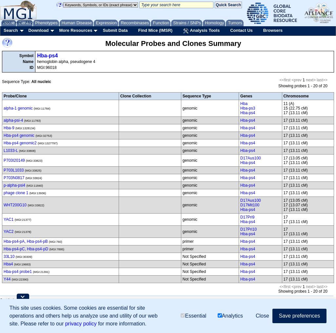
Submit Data (115, 30)
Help (18, 22)
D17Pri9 (247, 217)
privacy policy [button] (81, 323)
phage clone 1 (16, 193)
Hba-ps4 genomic (19, 135)
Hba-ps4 (47, 55)
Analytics (230, 316)
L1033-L (11, 150)
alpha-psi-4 (13, 120)
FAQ (29, 22)
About (7, 22)
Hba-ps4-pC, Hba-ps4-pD (26, 249)
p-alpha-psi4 (14, 185)
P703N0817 (14, 178)
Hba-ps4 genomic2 (20, 143)
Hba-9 (9, 128)
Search (11, 30)
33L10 (9, 256)
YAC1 (8, 219)
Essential (193, 316)
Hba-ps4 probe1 (18, 271)
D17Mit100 (249, 205)
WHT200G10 (15, 205)
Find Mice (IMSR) (155, 30)
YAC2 (8, 231)
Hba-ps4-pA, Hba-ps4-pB (26, 241)
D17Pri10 (248, 229)
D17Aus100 (250, 158)
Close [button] (262, 316)
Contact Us (241, 30)
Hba (243, 103)
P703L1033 (14, 170)
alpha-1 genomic (18, 108)
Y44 (7, 279)
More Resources (75, 30)
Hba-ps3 (247, 108)
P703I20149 (14, 160)
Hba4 (8, 264)
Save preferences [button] (299, 316)
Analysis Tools (201, 31)
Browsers (273, 30)
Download (38, 30)
